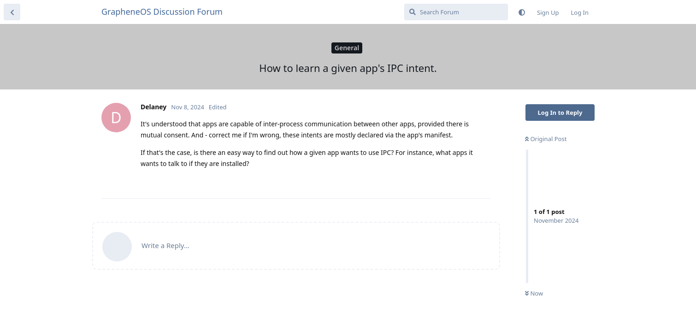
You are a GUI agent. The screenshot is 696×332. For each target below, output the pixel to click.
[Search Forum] (456, 12)
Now (534, 293)
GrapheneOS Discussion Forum (162, 11)
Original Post (545, 139)
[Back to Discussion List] (12, 12)
